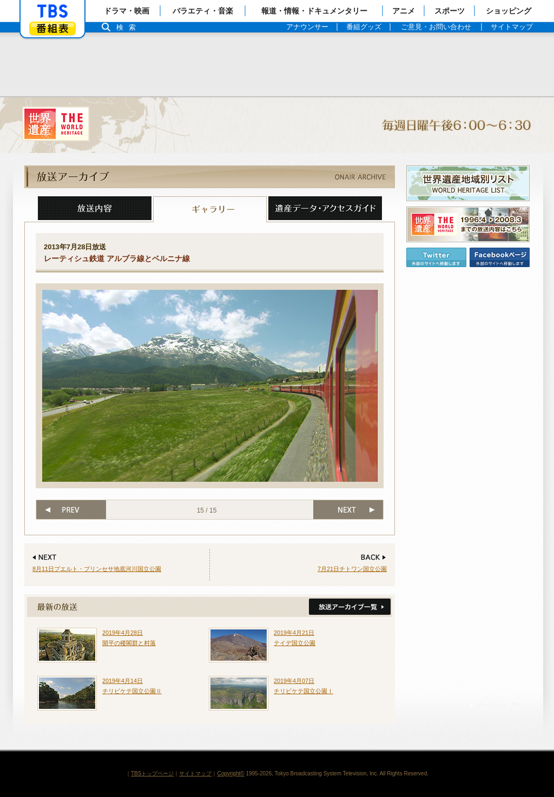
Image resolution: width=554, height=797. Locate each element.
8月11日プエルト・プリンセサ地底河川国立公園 (96, 569)
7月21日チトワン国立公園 (352, 569)
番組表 (52, 28)
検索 (128, 27)
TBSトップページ (152, 773)
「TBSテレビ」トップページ (52, 11)
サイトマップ (195, 773)
